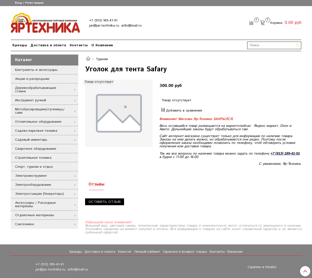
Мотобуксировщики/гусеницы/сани (40, 111)
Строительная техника (33, 157)
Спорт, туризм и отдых (34, 166)
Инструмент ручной (30, 100)
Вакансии (235, 251)
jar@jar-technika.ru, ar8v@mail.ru (115, 25)
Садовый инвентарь (31, 139)
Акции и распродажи (32, 78)
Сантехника (24, 224)
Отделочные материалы (34, 215)
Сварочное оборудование (35, 148)
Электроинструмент (31, 175)
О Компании (102, 45)
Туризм (102, 59)
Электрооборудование (33, 184)
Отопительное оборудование (38, 121)
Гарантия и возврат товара (185, 251)
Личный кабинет (147, 251)
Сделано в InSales (262, 267)
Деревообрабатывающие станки (35, 89)
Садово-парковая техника (36, 130)
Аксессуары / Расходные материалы (35, 204)
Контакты (79, 45)
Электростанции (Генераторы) (39, 193)
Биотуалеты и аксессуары (36, 69)
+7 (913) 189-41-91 (103, 20)
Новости (124, 251)
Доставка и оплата (48, 45)
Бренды (19, 45)
